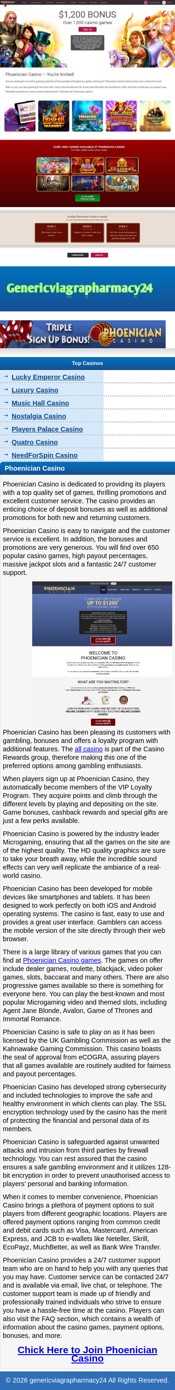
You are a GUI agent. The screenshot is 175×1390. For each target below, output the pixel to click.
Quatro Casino (35, 442)
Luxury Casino (35, 390)
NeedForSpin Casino (45, 455)
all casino (89, 749)
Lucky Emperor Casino (48, 377)
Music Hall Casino (40, 403)
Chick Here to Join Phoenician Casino (87, 1353)
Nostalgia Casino (39, 416)
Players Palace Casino (47, 429)
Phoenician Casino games (62, 960)
